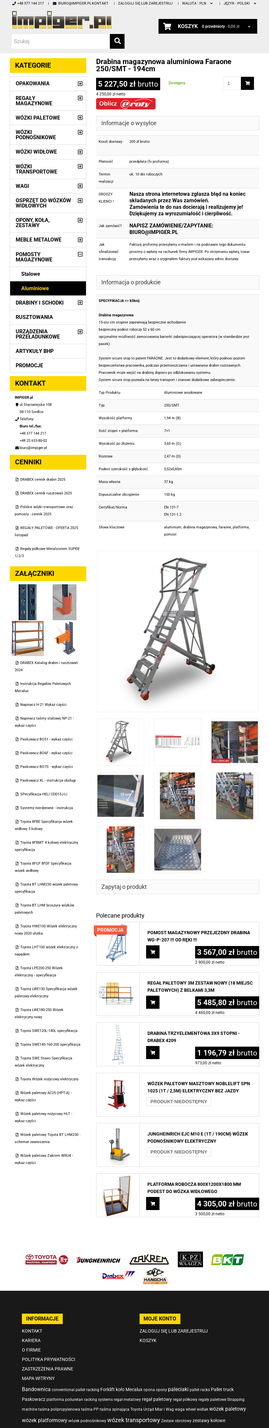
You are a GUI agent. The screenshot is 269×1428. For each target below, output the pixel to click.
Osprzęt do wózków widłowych (43, 203)
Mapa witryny (38, 1378)
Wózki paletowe (38, 118)
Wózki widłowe (36, 152)
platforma (241, 527)
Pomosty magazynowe (34, 257)
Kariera (31, 1340)
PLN (198, 3)
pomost (170, 534)
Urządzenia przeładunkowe (38, 334)
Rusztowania (34, 317)
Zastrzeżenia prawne (47, 1368)
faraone (225, 527)
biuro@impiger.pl (71, 3)
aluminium (172, 527)
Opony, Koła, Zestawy (33, 222)
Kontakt (100, 3)
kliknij (135, 301)
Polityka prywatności (48, 1359)
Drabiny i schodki (40, 303)
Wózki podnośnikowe (36, 135)
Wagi (22, 186)
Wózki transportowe (36, 169)
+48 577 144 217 (28, 3)
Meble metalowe (38, 240)
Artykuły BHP (35, 351)
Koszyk (148, 1340)
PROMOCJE (29, 365)
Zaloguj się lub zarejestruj (145, 3)
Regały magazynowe (34, 101)
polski (240, 3)
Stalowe (30, 274)
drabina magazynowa (200, 527)
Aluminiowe (35, 288)
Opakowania (33, 83)
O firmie (31, 1350)
